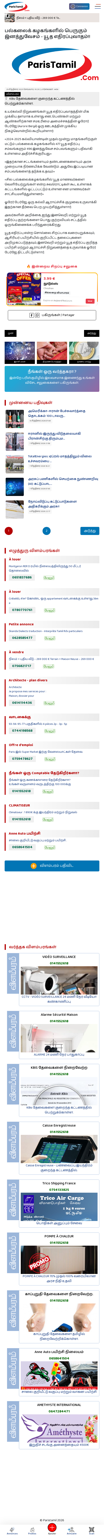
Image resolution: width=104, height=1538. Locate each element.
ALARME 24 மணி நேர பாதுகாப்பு (59, 1054)
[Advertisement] (52, 909)
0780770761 (22, 610)
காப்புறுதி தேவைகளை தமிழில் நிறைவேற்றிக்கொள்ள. (59, 1336)
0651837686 (22, 577)
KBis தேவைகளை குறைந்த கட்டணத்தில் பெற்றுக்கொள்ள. (40, 99)
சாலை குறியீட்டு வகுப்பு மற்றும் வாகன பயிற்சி (59, 1391)
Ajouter (52, 1531)
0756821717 (21, 666)
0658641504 (22, 847)
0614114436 (22, 703)
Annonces (12, 1531)
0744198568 (22, 731)
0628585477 (22, 638)
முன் (10, 333)
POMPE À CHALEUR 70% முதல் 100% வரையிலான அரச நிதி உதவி (59, 1279)
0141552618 (21, 791)
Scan (91, 1531)
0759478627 (22, 759)
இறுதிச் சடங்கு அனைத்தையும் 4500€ (59, 1444)
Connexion (79, 6)
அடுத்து (91, 333)
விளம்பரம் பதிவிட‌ (52, 866)
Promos (32, 1531)
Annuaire (71, 1531)
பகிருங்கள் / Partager (52, 315)
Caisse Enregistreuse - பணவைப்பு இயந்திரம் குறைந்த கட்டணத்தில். (59, 1168)
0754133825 (59, 1190)
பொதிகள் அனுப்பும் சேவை (59, 1223)
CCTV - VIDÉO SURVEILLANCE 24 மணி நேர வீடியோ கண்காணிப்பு (59, 999)
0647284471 (59, 1411)
